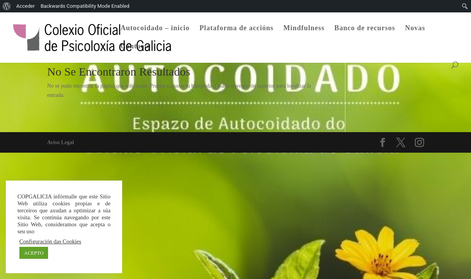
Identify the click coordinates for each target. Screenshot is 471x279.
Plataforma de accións (237, 28)
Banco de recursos (365, 28)
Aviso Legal (60, 142)
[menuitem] (7, 6)
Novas (415, 28)
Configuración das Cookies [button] (50, 241)
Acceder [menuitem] (25, 6)
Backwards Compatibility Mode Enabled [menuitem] (85, 6)
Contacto (136, 46)
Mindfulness (303, 28)
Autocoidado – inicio (155, 28)
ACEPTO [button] (33, 253)
